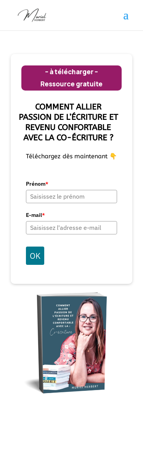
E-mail (35, 215)
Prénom (37, 183)
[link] (35, 15)
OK (35, 255)
